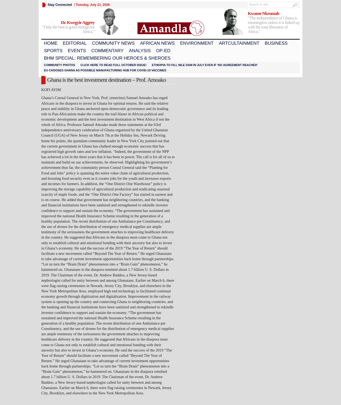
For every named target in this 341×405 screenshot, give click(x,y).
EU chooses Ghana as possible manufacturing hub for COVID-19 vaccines (105, 70)
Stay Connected (60, 5)
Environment (197, 43)
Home (51, 43)
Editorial (75, 43)
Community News (113, 43)
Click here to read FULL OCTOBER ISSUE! (113, 65)
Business (276, 43)
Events (77, 50)
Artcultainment (239, 43)
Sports (53, 50)
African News (157, 43)
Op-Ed (163, 50)
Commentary (107, 50)
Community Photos (59, 65)
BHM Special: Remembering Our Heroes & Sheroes (107, 58)
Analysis (140, 50)
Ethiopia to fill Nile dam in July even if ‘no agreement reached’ (205, 65)
